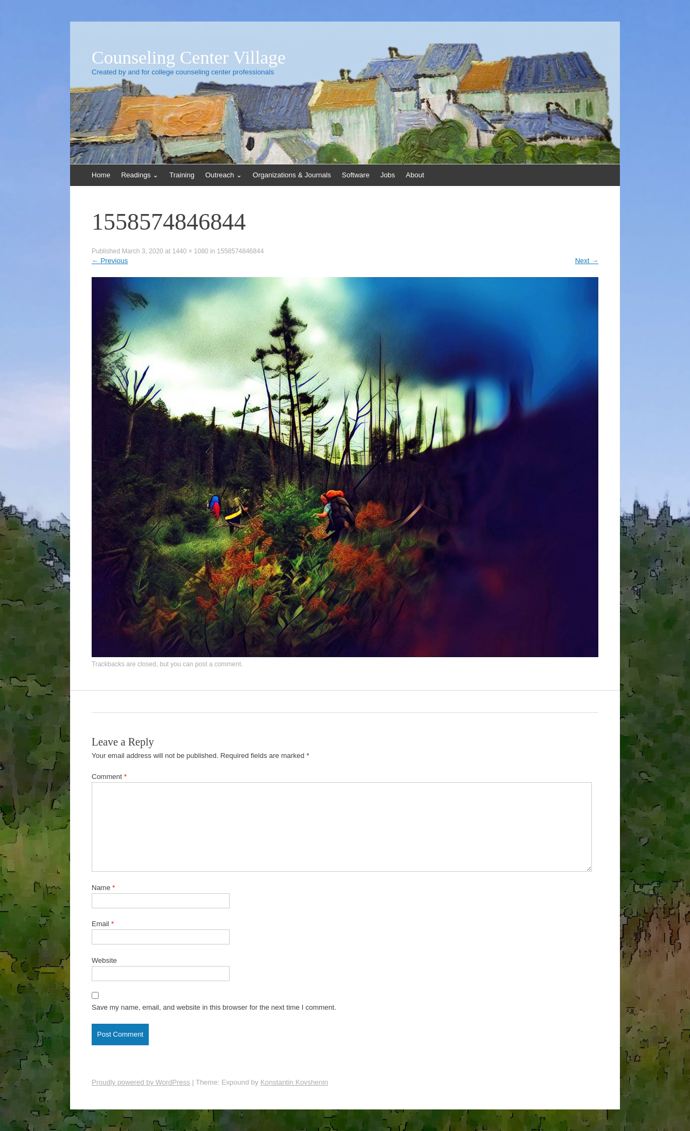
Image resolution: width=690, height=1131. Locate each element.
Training (181, 175)
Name (103, 888)
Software (355, 175)
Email (103, 924)
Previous (110, 261)
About (415, 175)
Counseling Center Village (189, 58)
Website (104, 960)
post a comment (218, 664)
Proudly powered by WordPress (141, 1082)
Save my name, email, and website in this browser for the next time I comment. (214, 1007)
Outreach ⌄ (223, 175)
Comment (109, 777)
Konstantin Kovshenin (294, 1082)
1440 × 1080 (190, 251)
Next (586, 261)
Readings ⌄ (140, 175)
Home (101, 175)
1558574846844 (240, 251)
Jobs (387, 175)
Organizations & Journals (292, 175)
